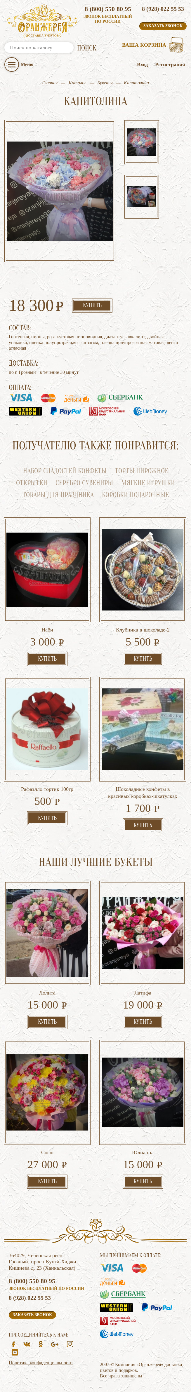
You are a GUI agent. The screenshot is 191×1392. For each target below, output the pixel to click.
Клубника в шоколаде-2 (143, 630)
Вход (142, 64)
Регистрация (170, 64)
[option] (141, 142)
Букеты (105, 82)
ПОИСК (86, 48)
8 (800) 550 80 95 (108, 9)
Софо (47, 1152)
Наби (47, 630)
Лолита (47, 993)
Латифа (142, 993)
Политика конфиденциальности (41, 1362)
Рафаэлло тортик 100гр (47, 789)
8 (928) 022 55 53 (163, 9)
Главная (50, 82)
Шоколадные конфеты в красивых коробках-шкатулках (142, 792)
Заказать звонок (163, 26)
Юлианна (143, 1152)
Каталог (77, 82)
